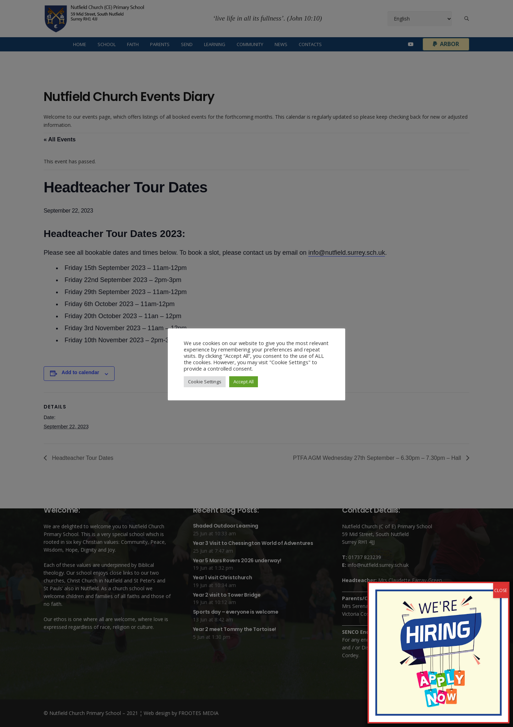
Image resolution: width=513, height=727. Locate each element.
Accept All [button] (243, 381)
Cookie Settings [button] (204, 381)
